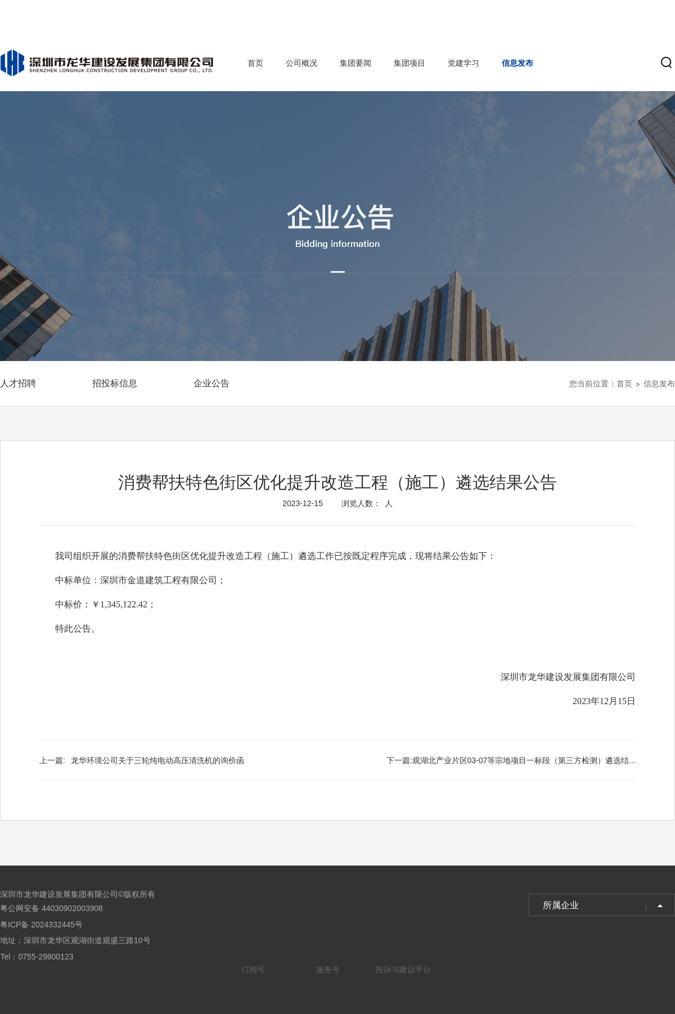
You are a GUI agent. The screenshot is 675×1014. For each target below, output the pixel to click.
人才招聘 (18, 383)
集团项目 (409, 62)
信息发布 (517, 62)
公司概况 (301, 62)
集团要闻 (355, 62)
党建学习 (463, 62)
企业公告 (212, 383)
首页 (255, 62)
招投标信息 (114, 383)
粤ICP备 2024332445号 (41, 924)
